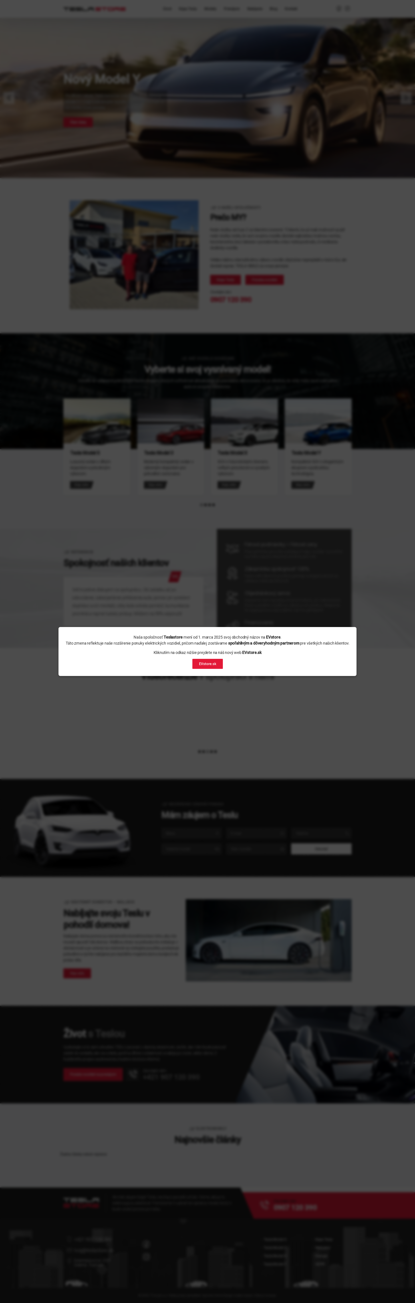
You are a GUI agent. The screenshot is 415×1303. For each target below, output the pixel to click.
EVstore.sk (207, 664)
